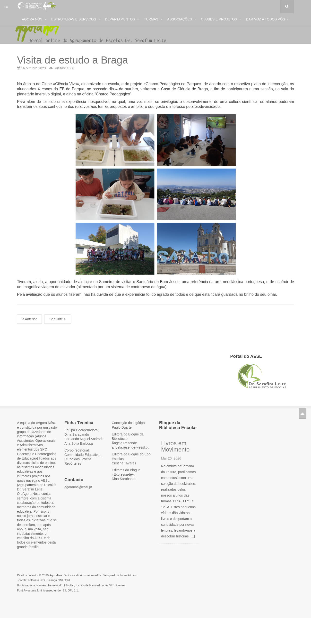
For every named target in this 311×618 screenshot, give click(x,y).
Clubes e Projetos (221, 19)
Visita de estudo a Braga (72, 60)
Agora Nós (34, 19)
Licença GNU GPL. (59, 580)
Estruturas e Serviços (75, 19)
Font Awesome (26, 590)
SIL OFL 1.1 (70, 590)
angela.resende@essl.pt (130, 447)
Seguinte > (57, 319)
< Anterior (29, 319)
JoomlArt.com (128, 575)
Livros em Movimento (175, 446)
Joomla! (22, 580)
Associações (181, 19)
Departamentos (122, 19)
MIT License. (117, 585)
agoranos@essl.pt (78, 487)
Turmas (153, 19)
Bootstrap (23, 585)
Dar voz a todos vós (267, 19)
